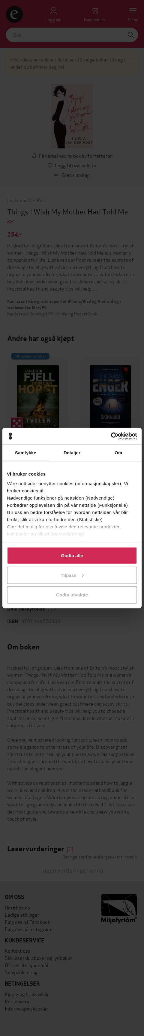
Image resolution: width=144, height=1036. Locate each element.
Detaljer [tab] (72, 452)
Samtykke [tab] (25, 452)
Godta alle (72, 555)
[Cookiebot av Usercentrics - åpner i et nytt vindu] (111, 436)
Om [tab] (118, 452)
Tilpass (72, 575)
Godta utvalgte (72, 594)
